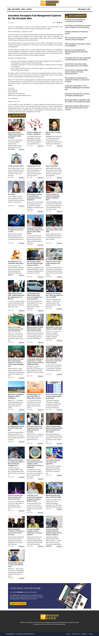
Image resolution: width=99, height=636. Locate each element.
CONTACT (29, 9)
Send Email (14, 92)
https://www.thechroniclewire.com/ (22, 95)
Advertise (84, 634)
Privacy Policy (75, 634)
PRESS (23, 9)
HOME (9, 9)
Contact (91, 634)
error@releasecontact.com (15, 108)
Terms (68, 634)
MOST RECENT (16, 9)
